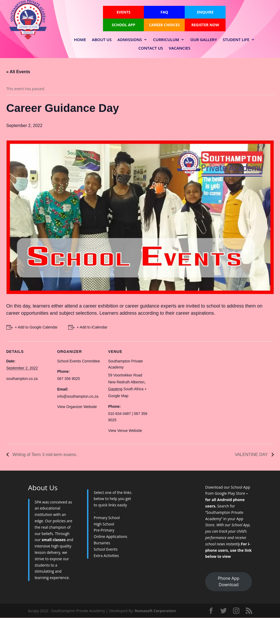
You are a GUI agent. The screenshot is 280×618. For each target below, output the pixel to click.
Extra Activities (106, 555)
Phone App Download (228, 581)
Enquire (205, 12)
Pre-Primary (104, 530)
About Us (102, 39)
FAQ (164, 12)
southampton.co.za (22, 378)
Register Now (205, 24)
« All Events (18, 71)
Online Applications (110, 536)
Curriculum (166, 39)
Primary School (107, 517)
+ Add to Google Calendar (36, 327)
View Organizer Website (77, 407)
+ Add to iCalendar (92, 327)
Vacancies (179, 48)
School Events (106, 549)
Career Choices (164, 24)
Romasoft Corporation (155, 610)
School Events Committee (78, 361)
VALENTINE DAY (252, 454)
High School (104, 524)
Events (123, 12)
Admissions (130, 39)
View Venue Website (125, 430)
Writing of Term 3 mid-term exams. (44, 454)
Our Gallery (203, 39)
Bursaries (102, 542)
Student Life (236, 39)
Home (80, 39)
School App (123, 24)
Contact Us (150, 48)
